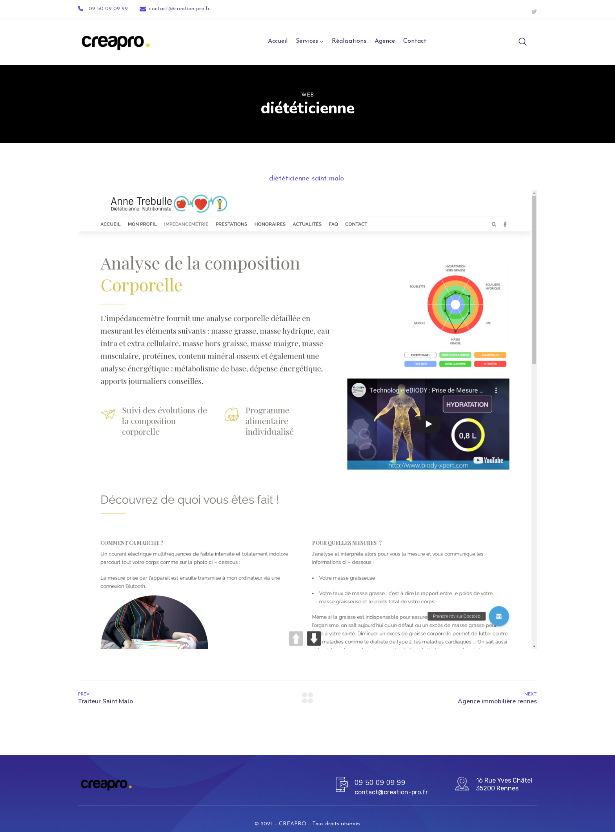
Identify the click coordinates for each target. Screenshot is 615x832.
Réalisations (349, 42)
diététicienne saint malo (307, 179)
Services (307, 42)
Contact (414, 42)
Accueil (277, 42)
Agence (385, 42)
